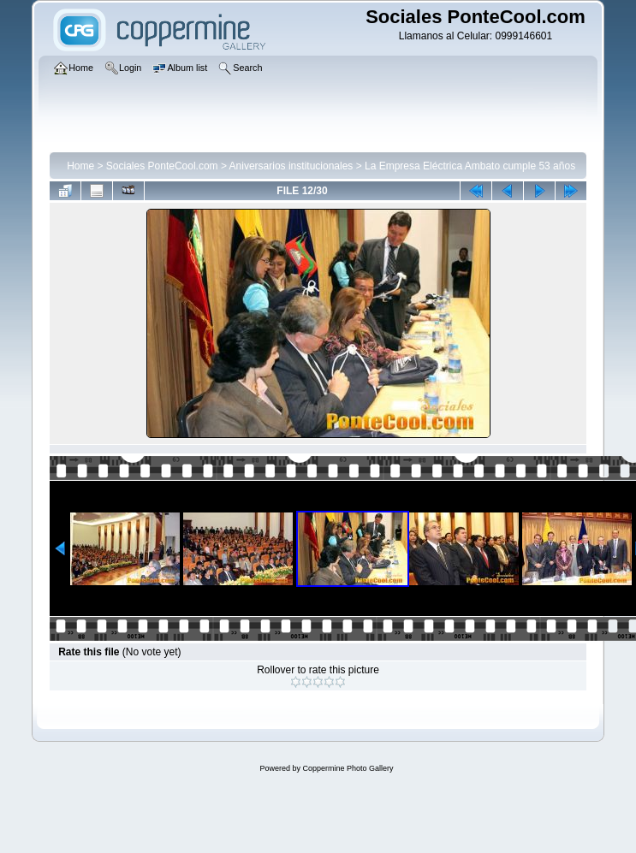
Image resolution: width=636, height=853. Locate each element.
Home (80, 166)
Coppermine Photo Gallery (347, 768)
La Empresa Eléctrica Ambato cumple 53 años (470, 166)
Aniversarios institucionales (291, 166)
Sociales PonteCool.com (162, 166)
